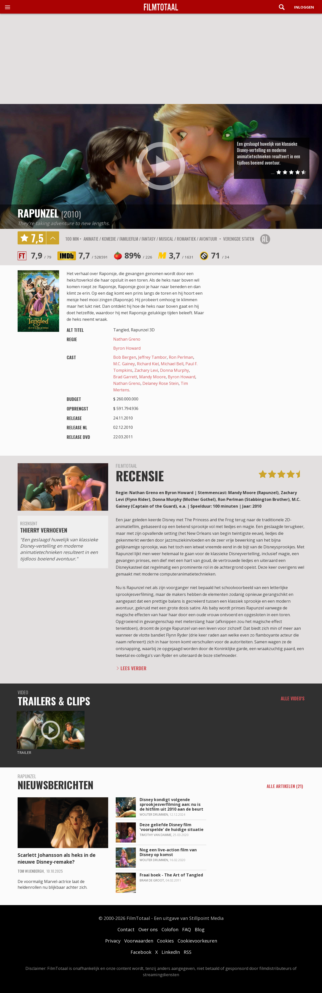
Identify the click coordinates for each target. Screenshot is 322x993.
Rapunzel (38, 213)
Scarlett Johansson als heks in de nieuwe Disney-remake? (57, 858)
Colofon (170, 929)
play (161, 166)
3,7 (181, 255)
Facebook (141, 952)
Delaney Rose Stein (160, 383)
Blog (200, 929)
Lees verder (133, 668)
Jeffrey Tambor (152, 357)
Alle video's (292, 698)
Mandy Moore (152, 377)
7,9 (41, 255)
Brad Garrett (125, 377)
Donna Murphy (174, 370)
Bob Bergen (124, 357)
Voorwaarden (138, 941)
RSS (187, 952)
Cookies (165, 941)
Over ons (148, 929)
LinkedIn (171, 952)
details (52, 237)
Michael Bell (172, 364)
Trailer (24, 752)
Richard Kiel (148, 364)
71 (220, 255)
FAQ (186, 929)
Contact (126, 929)
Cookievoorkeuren (197, 941)
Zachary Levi (146, 370)
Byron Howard (127, 348)
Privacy (112, 941)
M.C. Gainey (124, 364)
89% (138, 255)
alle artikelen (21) (285, 786)
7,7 (93, 255)
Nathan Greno (126, 339)
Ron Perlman (181, 357)
